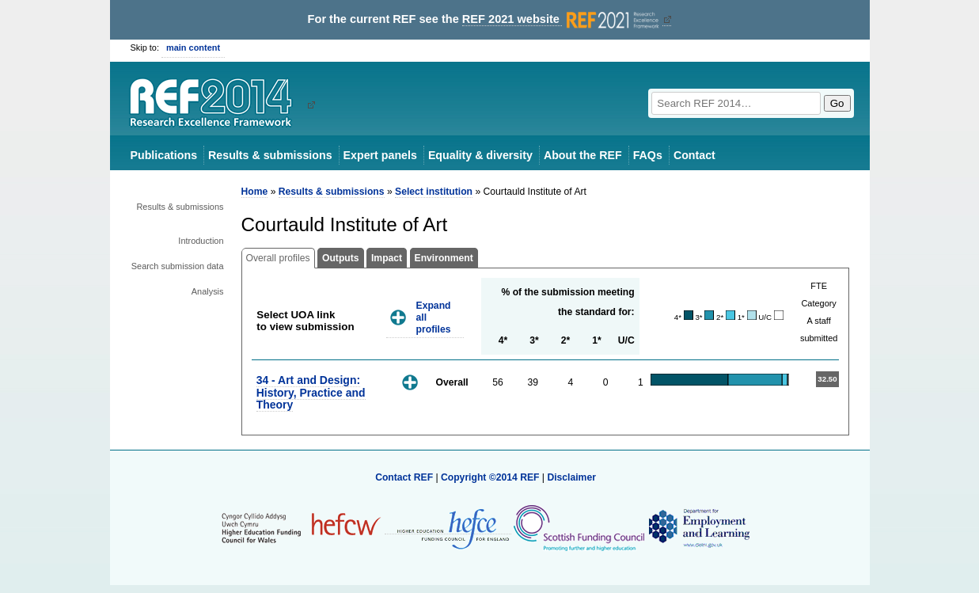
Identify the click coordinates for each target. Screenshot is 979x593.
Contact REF (404, 477)
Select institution (433, 191)
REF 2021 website (562, 19)
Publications (164, 155)
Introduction (200, 240)
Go (837, 103)
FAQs (647, 155)
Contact (694, 155)
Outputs (340, 258)
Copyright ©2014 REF (491, 477)
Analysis (208, 291)
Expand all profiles (433, 317)
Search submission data (177, 266)
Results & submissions (270, 155)
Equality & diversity (480, 155)
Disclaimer (571, 477)
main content (193, 47)
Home (254, 191)
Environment (444, 258)
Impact (386, 258)
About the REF (583, 155)
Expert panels (380, 155)
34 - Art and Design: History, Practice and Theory (311, 392)
